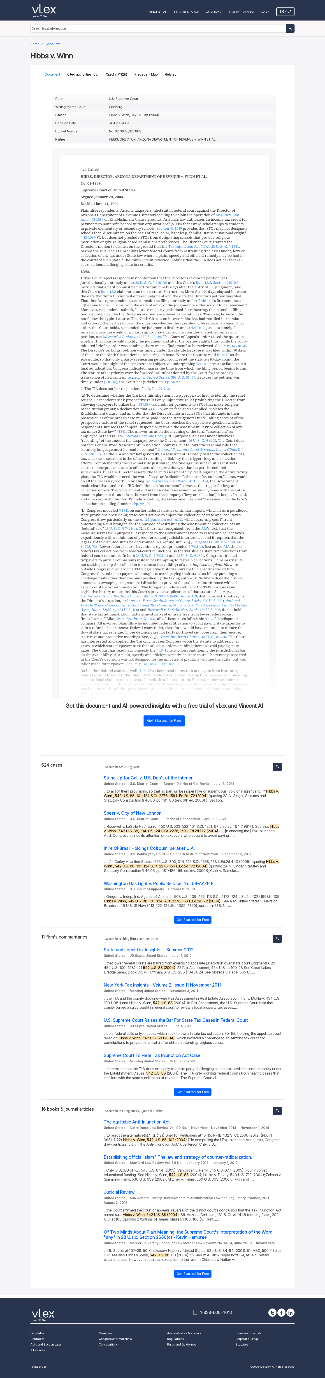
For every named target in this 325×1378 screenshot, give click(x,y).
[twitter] (272, 1313)
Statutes (242, 1344)
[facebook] (281, 1313)
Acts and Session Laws (45, 1344)
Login (264, 12)
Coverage (214, 12)
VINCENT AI (157, 12)
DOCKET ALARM (241, 12)
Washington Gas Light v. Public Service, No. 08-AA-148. (159, 883)
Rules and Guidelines (181, 1344)
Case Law (105, 1333)
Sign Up (285, 11)
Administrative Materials (184, 1333)
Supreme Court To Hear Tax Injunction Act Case (152, 1055)
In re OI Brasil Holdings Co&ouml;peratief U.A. (149, 848)
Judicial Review (119, 1192)
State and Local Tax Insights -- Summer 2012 (148, 950)
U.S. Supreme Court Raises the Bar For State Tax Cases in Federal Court (176, 1020)
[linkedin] (290, 1313)
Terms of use (38, 1366)
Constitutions (108, 1344)
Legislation (37, 1333)
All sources (37, 1350)
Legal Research (186, 12)
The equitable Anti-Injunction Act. (137, 1122)
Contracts (37, 1339)
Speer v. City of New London (133, 813)
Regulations (175, 1339)
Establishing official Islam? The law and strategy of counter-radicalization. (178, 1157)
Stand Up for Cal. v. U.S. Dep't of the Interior (148, 778)
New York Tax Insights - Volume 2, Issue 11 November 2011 (162, 985)
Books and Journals (248, 1333)
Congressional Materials (115, 1339)
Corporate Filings (247, 1339)
